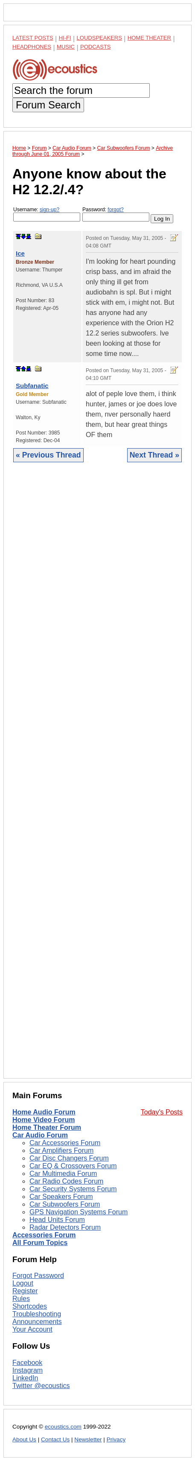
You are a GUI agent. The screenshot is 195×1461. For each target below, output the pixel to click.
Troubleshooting (36, 1314)
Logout (22, 1283)
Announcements (37, 1321)
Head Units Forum (57, 1219)
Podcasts (95, 47)
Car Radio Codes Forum (66, 1181)
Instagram (27, 1370)
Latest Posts (32, 38)
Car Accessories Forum (64, 1142)
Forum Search (48, 105)
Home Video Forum (43, 1119)
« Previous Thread (48, 455)
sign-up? (49, 210)
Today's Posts (162, 1112)
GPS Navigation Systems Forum (78, 1212)
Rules (21, 1298)
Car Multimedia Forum (63, 1173)
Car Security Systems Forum (72, 1189)
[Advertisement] (97, 777)
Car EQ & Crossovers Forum (72, 1165)
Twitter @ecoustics (41, 1385)
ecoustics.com (63, 1426)
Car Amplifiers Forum (61, 1150)
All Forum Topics (39, 1242)
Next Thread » (154, 455)
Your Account (32, 1329)
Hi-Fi (65, 38)
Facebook (27, 1362)
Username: (46, 214)
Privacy (116, 1439)
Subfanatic (32, 385)
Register (25, 1291)
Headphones (31, 47)
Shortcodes (29, 1306)
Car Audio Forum (40, 1135)
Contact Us (55, 1439)
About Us (24, 1439)
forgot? (115, 210)
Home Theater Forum (46, 1127)
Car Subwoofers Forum (64, 1204)
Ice (20, 253)
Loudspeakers (99, 38)
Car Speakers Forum (61, 1196)
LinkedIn (25, 1378)
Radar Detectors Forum (65, 1227)
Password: (115, 214)
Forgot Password (38, 1275)
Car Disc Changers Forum (69, 1158)
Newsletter (88, 1439)
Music (66, 47)
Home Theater (149, 38)
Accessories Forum (44, 1235)
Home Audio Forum (44, 1112)
